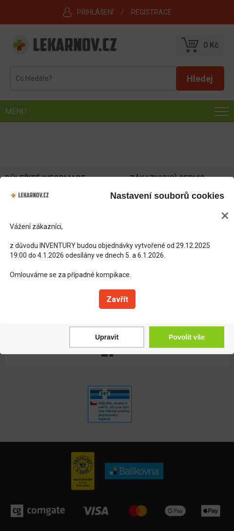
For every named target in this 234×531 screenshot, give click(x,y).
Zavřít (117, 299)
